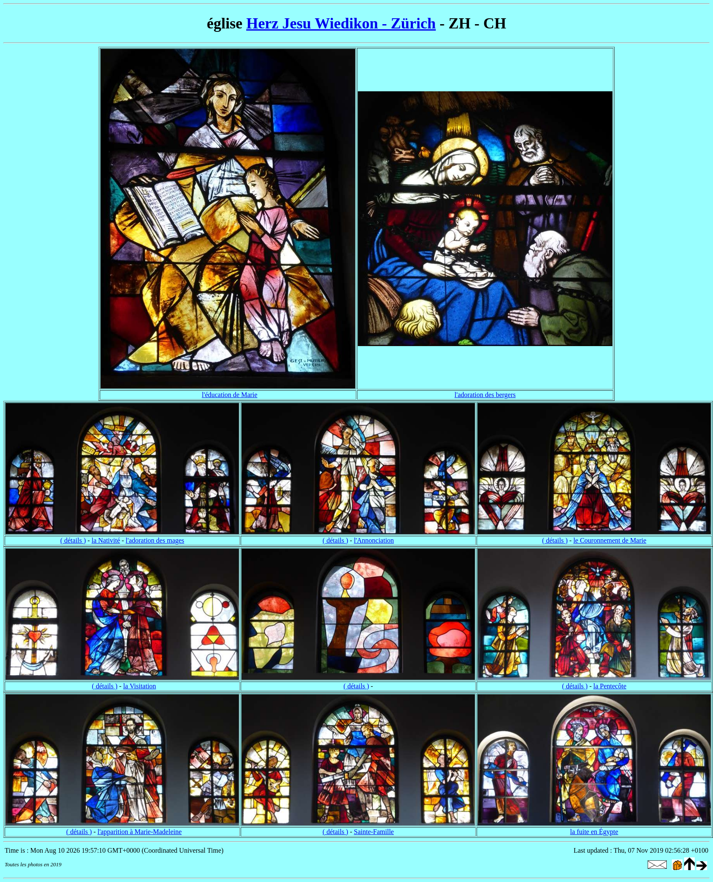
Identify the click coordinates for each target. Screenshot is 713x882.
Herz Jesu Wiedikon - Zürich (341, 23)
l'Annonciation (374, 540)
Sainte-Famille (374, 831)
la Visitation (139, 686)
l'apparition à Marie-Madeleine (140, 831)
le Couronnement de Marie (609, 540)
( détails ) (73, 540)
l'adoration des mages (155, 540)
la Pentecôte (609, 686)
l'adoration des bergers (485, 394)
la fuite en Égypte (594, 831)
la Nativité (106, 540)
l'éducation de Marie (230, 394)
